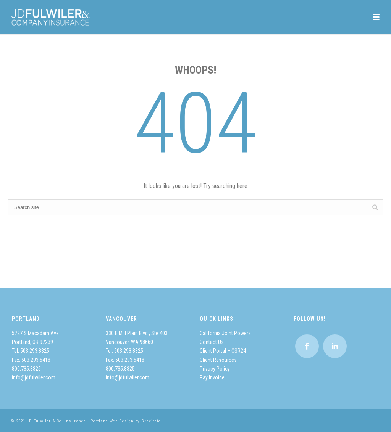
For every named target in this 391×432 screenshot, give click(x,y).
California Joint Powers (225, 333)
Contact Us (212, 342)
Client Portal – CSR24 (223, 351)
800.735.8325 (26, 369)
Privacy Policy (215, 369)
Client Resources (218, 360)
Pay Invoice (212, 377)
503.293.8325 (34, 351)
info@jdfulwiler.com (33, 377)
